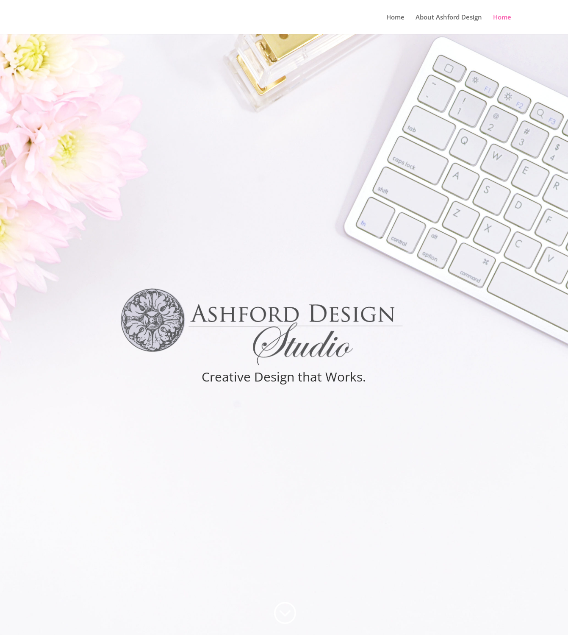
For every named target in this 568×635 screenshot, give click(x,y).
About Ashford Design (449, 17)
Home (395, 17)
